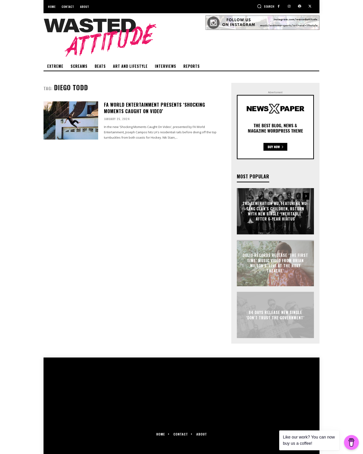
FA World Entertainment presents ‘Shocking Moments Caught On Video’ (154, 108)
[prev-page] (297, 196)
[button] (266, 6)
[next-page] (306, 196)
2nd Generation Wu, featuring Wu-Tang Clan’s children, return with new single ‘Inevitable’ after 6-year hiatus (275, 211)
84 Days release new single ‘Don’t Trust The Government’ (275, 315)
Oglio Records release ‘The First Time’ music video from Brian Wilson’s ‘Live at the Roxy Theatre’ (275, 263)
